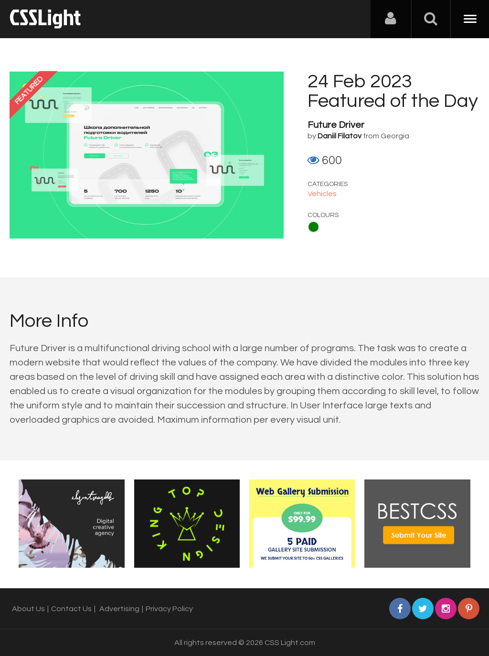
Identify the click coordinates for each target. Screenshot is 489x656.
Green (313, 227)
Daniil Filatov (339, 136)
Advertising (119, 609)
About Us (28, 609)
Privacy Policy (169, 609)
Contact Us (71, 609)
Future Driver (336, 125)
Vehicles (322, 194)
